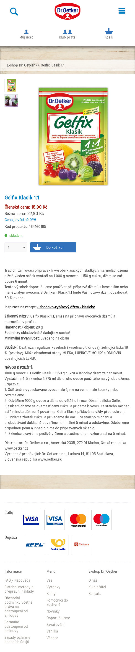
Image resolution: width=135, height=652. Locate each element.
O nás (92, 580)
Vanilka (52, 631)
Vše (49, 580)
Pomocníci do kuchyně (57, 602)
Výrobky (53, 587)
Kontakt (94, 593)
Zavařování (56, 624)
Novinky (53, 611)
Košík (109, 33)
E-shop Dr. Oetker (21, 65)
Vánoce (52, 638)
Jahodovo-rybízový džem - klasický (66, 307)
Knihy (51, 593)
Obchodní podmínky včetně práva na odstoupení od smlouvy (18, 607)
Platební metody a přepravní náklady (19, 589)
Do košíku (54, 247)
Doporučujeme (58, 618)
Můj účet (26, 33)
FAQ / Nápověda (17, 580)
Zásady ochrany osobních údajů (17, 639)
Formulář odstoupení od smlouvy (16, 626)
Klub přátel (67, 33)
